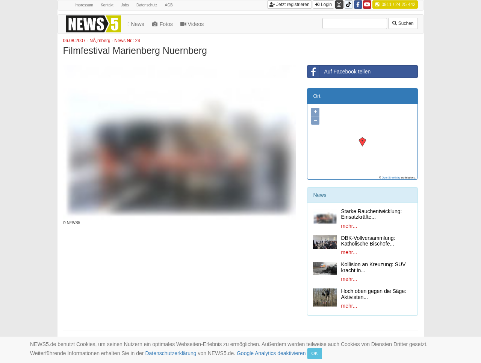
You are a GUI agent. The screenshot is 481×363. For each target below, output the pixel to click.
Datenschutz (146, 5)
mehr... (349, 226)
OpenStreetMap (391, 177)
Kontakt (107, 5)
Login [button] (323, 4)
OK (315, 353)
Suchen (402, 23)
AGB (169, 5)
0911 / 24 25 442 (395, 4)
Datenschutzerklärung (170, 353)
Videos (192, 24)
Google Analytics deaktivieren (271, 353)
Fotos (162, 24)
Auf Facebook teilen (339, 72)
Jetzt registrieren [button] (289, 4)
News (137, 24)
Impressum (84, 5)
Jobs (125, 5)
